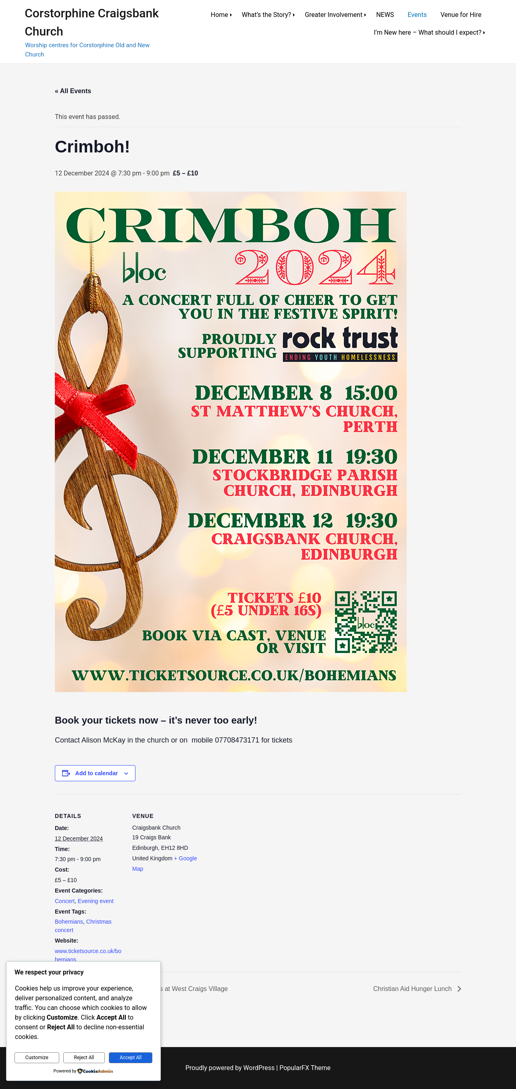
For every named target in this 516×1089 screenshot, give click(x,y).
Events (417, 15)
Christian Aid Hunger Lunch (413, 988)
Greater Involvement (333, 15)
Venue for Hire (461, 15)
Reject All (84, 1057)
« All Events (73, 91)
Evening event (96, 901)
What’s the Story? (266, 15)
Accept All (130, 1057)
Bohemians (69, 921)
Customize (36, 1057)
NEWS (385, 15)
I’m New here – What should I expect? (427, 32)
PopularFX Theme (305, 1068)
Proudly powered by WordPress (230, 1068)
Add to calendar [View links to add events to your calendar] (96, 773)
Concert (65, 901)
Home (219, 15)
